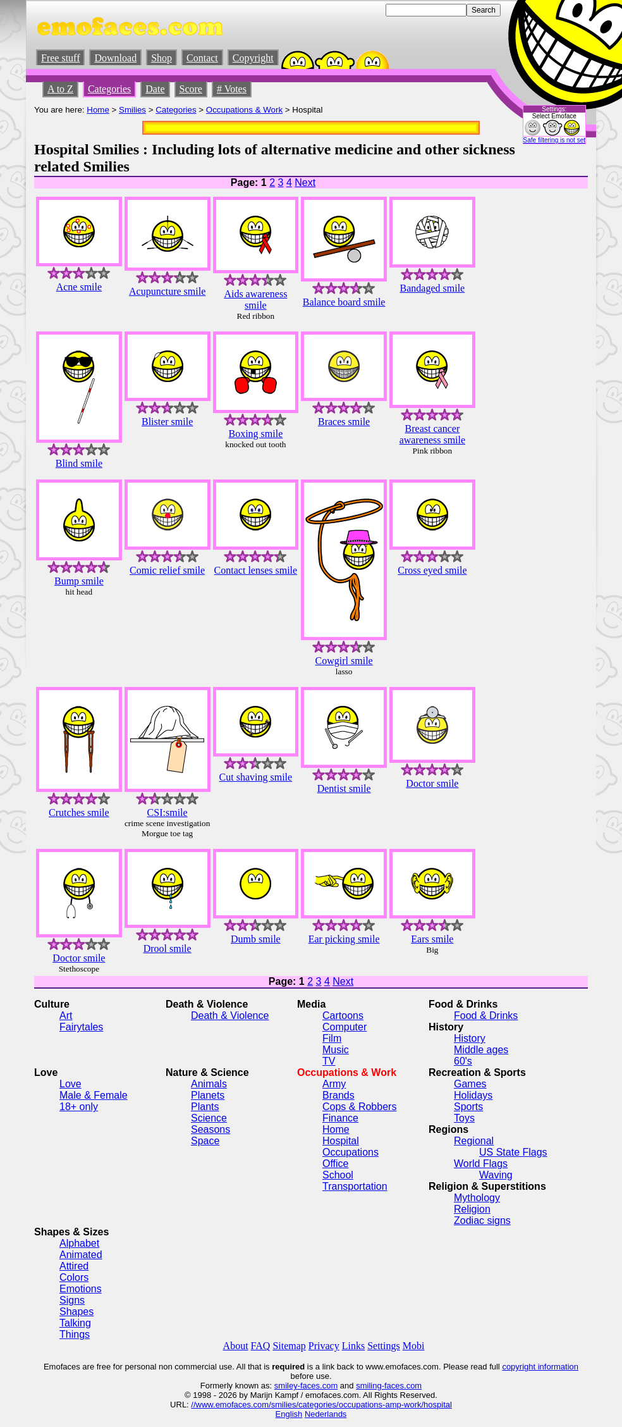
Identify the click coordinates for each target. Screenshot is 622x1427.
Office (335, 1163)
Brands (338, 1095)
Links (353, 1345)
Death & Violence (230, 1015)
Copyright (253, 58)
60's (463, 1061)
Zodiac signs (482, 1220)
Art (65, 1015)
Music (335, 1049)
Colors (73, 1277)
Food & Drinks (486, 1015)
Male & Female (93, 1095)
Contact (202, 58)
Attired (73, 1266)
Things (74, 1334)
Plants (205, 1106)
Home (98, 109)
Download (115, 58)
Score (191, 88)
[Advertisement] (550, 365)
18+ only (78, 1106)
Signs (72, 1300)
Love (70, 1083)
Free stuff (60, 58)
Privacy (323, 1345)
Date (154, 88)
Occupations (350, 1152)
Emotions (80, 1288)
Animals (209, 1083)
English (289, 1414)
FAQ (261, 1345)
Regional (474, 1140)
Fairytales (81, 1027)
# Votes (232, 88)
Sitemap (288, 1345)
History (469, 1038)
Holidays (473, 1095)
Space (205, 1140)
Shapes (76, 1311)
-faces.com (318, 1385)
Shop (161, 58)
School (337, 1175)
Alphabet (79, 1243)
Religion (472, 1209)
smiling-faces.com (389, 1385)
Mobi (414, 1345)
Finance (340, 1118)
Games (470, 1083)
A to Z (60, 88)
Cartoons (342, 1015)
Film (331, 1038)
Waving (496, 1175)
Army (334, 1083)
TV (328, 1061)
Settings (383, 1345)
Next (305, 182)
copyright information (540, 1366)
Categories (109, 88)
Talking (75, 1323)
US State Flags (513, 1152)
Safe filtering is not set (554, 140)
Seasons (210, 1129)
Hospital (340, 1140)
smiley (286, 1385)
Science (209, 1118)
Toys (464, 1118)
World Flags (481, 1163)
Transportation (354, 1186)
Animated (80, 1254)
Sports (468, 1106)
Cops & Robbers (359, 1106)
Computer (344, 1027)
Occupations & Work (244, 109)
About (235, 1345)
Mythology (477, 1197)
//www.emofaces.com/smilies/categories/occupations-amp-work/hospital (321, 1404)
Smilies (132, 109)
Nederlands (326, 1414)
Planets (207, 1095)
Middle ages (481, 1049)
